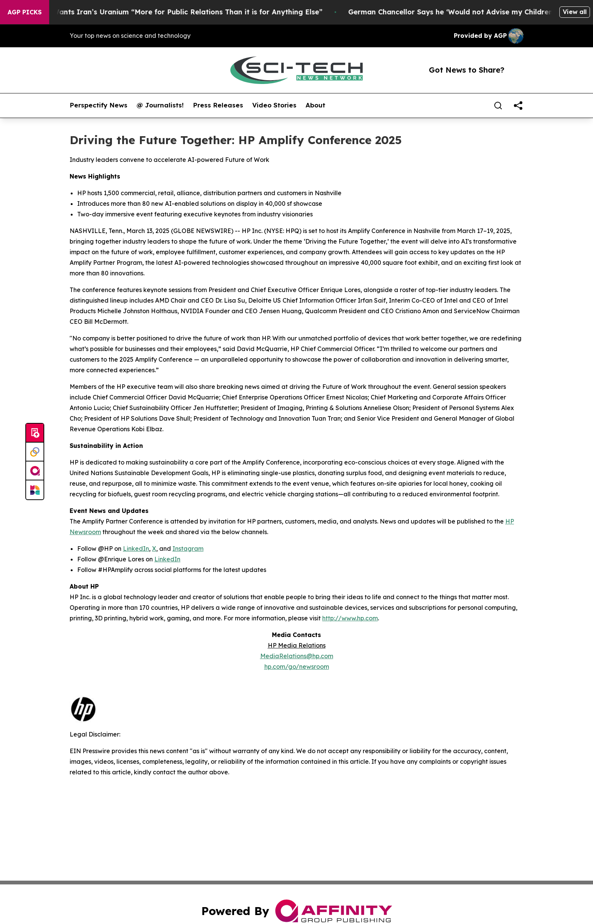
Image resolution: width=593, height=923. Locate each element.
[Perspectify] (34, 452)
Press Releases (218, 105)
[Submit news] (34, 433)
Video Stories (274, 105)
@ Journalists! (160, 105)
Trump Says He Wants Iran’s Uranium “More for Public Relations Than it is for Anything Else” (167, 12)
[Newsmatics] (34, 489)
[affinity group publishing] (34, 471)
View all (575, 12)
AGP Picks (25, 12)
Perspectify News (98, 105)
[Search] (498, 105)
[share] (518, 105)
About (315, 105)
